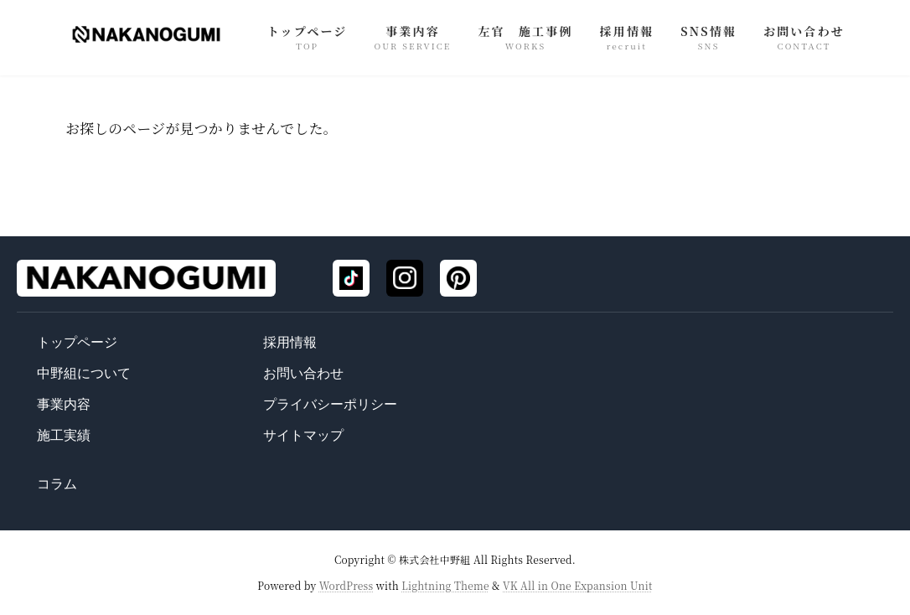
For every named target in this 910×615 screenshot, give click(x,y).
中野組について (84, 373)
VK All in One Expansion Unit (578, 584)
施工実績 (63, 435)
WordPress (346, 584)
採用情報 (290, 342)
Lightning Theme (445, 584)
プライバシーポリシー (330, 404)
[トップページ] (146, 278)
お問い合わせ (303, 373)
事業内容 (63, 404)
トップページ (77, 342)
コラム (57, 484)
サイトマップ (303, 435)
